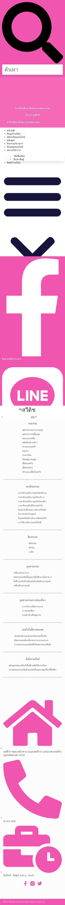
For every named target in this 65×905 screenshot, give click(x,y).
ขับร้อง (32, 547)
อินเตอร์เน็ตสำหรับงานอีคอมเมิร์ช (32, 518)
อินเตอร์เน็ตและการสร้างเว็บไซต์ (32, 509)
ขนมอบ (25, 451)
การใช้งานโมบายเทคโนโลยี (29, 522)
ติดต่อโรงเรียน (13, 162)
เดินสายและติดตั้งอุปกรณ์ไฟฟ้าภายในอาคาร (33, 577)
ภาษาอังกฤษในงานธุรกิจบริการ (31, 497)
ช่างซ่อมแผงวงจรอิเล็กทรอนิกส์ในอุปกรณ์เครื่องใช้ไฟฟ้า (32, 669)
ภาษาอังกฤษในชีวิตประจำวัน (30, 505)
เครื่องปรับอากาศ (21, 573)
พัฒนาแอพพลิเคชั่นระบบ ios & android (31, 640)
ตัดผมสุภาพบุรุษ (29, 459)
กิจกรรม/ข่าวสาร (15, 143)
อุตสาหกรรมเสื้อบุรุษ (31, 434)
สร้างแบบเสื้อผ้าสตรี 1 (31, 472)
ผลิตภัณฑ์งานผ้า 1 (30, 442)
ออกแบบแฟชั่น (28, 438)
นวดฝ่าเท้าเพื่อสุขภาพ (31, 615)
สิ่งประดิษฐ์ (19, 159)
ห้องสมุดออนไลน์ (15, 147)
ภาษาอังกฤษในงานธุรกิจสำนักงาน (32, 493)
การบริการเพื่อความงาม (32, 606)
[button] (32, 33)
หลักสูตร (11, 140)
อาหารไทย (26, 455)
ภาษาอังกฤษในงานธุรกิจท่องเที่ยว (32, 501)
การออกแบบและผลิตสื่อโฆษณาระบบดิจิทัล (32, 644)
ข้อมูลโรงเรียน (14, 133)
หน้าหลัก (11, 130)
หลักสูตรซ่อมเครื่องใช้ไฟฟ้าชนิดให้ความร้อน (27, 665)
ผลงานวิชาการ (14, 150)
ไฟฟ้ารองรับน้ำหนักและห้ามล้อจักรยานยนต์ (32, 581)
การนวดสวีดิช (28, 610)
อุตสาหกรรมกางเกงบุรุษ (32, 430)
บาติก (31, 552)
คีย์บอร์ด (32, 543)
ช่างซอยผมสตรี (29, 446)
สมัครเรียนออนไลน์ (16, 137)
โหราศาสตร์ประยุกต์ (27, 514)
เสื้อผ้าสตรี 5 (27, 463)
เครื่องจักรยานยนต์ (22, 585)
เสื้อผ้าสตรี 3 (27, 467)
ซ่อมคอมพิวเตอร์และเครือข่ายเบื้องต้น (30, 636)
